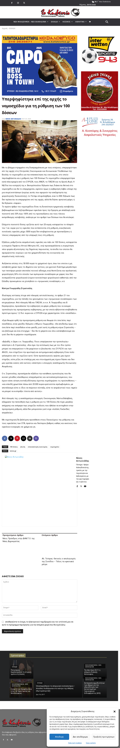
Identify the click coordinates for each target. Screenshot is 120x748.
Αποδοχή (59, 737)
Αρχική (4, 28)
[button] (114, 711)
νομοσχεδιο (54, 447)
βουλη (23, 447)
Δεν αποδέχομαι (80, 737)
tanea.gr (13, 451)
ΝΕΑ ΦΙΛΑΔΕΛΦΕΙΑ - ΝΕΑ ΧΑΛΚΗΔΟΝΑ (20, 673)
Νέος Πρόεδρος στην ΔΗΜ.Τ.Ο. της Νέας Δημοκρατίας (19, 540)
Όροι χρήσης (91, 743)
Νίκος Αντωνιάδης (13, 119)
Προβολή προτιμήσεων (103, 737)
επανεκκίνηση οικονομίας (37, 447)
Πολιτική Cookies (75, 743)
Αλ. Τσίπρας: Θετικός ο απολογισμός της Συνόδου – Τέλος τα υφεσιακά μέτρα (59, 550)
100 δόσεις (14, 447)
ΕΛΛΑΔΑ (12, 28)
